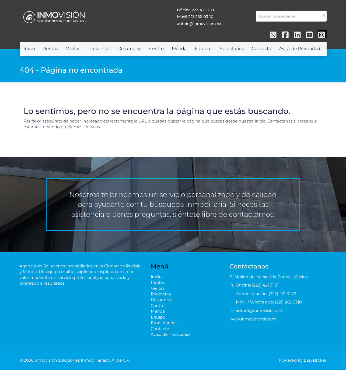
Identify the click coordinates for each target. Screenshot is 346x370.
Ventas (73, 48)
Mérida (179, 48)
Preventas (98, 48)
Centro (156, 48)
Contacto (261, 48)
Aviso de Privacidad (299, 48)
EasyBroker (315, 360)
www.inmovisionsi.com (253, 319)
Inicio (29, 48)
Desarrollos (129, 48)
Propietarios (231, 48)
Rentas (50, 48)
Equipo (202, 48)
